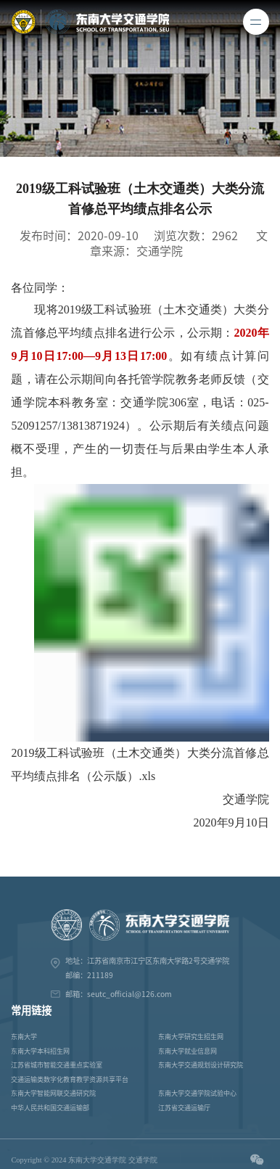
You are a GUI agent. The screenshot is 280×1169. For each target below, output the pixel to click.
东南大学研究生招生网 (190, 1036)
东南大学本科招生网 (40, 1051)
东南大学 (24, 1036)
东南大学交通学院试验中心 (197, 1093)
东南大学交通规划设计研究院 (200, 1065)
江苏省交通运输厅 (184, 1107)
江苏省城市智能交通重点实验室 (56, 1065)
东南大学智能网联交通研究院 (53, 1093)
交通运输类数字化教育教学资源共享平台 (69, 1079)
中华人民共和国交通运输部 (50, 1107)
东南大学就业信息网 (187, 1051)
